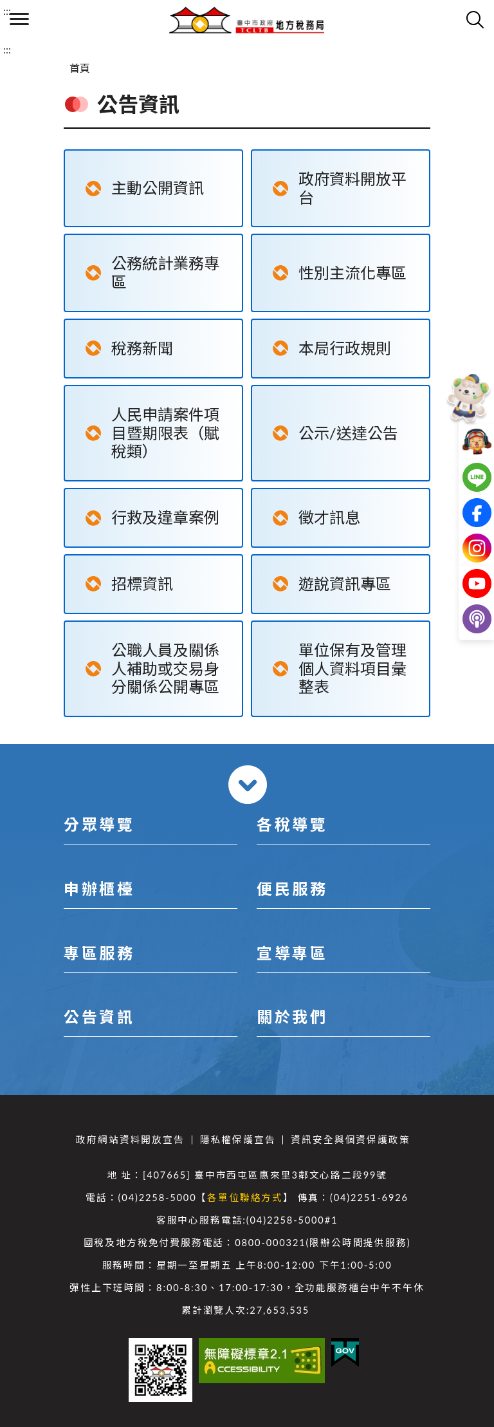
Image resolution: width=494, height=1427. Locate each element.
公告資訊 (99, 1016)
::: (7, 11)
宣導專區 (292, 953)
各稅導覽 (292, 824)
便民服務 (292, 888)
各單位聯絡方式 (245, 1197)
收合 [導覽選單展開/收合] (247, 784)
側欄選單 (19, 19)
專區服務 (99, 953)
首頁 (79, 68)
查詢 (474, 19)
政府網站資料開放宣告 (130, 1139)
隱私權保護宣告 (238, 1139)
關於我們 (292, 1016)
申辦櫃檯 (99, 888)
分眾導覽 (99, 824)
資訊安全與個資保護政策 (350, 1139)
